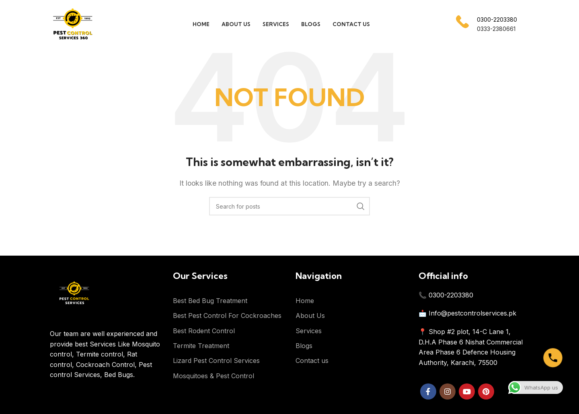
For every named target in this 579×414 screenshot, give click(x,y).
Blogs (304, 346)
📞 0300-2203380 (446, 295)
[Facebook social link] (428, 391)
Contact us (312, 361)
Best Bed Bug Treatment (210, 301)
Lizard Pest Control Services (216, 361)
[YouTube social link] (467, 391)
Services (309, 331)
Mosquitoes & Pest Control (213, 376)
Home (305, 301)
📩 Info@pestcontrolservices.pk (467, 313)
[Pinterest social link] (486, 391)
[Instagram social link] (447, 391)
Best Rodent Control (204, 331)
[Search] (289, 206)
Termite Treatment (201, 346)
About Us (310, 316)
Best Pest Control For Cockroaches (227, 316)
